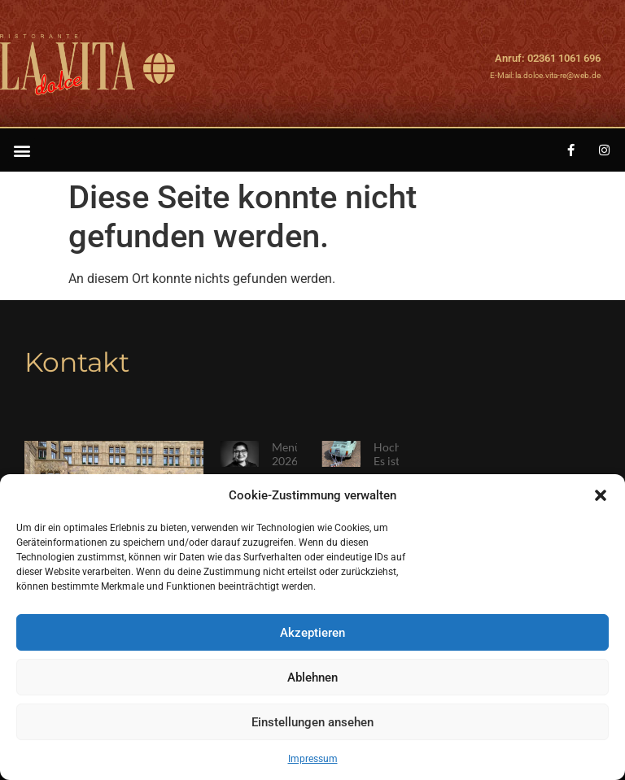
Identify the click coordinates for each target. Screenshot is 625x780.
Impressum (313, 759)
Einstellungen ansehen (312, 722)
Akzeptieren (312, 632)
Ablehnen (312, 677)
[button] (600, 495)
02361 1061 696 (564, 58)
